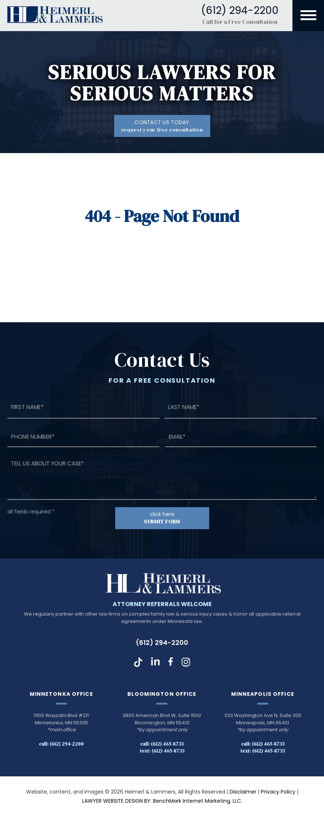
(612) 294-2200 (162, 642)
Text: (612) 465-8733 (162, 751)
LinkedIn (155, 662)
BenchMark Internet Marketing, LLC (197, 801)
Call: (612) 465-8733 (161, 744)
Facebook (170, 662)
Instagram (186, 662)
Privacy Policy (278, 791)
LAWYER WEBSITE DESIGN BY (116, 801)
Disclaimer (243, 791)
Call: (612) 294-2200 (61, 744)
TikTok (138, 662)
